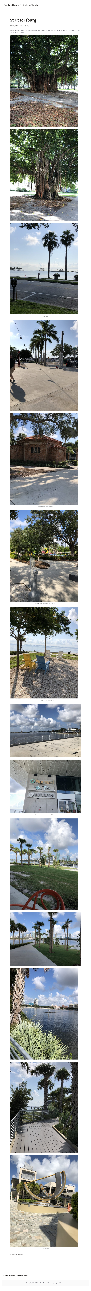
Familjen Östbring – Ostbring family (21, 5)
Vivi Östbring (25, 26)
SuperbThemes (60, 1283)
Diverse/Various (17, 1254)
